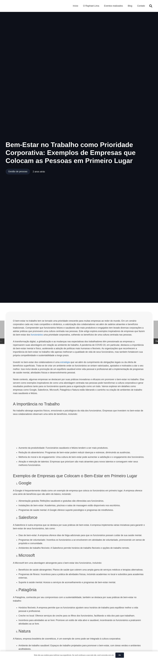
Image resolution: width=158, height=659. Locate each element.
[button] (150, 6)
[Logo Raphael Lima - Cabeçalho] (12, 6)
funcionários (37, 334)
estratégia (65, 362)
